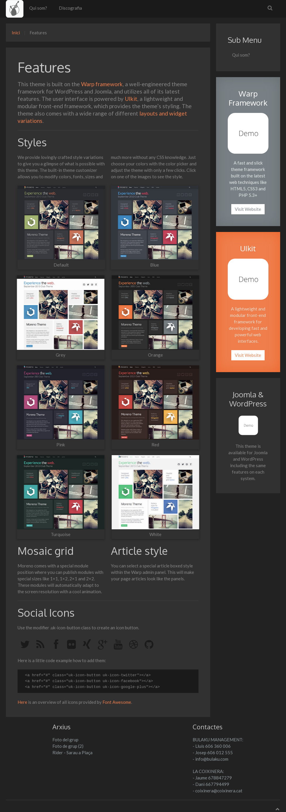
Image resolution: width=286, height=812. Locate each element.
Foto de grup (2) (67, 746)
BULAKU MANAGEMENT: (218, 739)
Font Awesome (116, 702)
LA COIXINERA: (208, 771)
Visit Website (248, 209)
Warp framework (102, 84)
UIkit (131, 98)
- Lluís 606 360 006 (212, 746)
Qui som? (38, 8)
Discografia (70, 8)
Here (22, 702)
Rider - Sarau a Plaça (72, 752)
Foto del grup (65, 739)
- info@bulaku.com (210, 759)
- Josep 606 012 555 (213, 752)
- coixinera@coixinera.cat (217, 790)
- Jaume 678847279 (212, 777)
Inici (16, 32)
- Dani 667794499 (211, 784)
